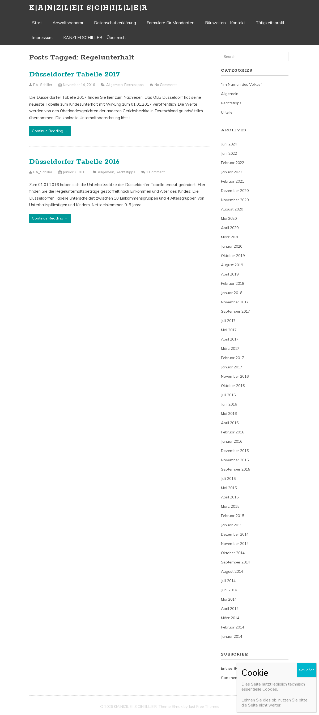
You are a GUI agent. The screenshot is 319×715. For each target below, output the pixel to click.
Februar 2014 (232, 627)
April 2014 (230, 608)
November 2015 (235, 460)
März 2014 (230, 617)
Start (37, 22)
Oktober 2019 (233, 255)
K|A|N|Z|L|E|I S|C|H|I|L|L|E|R (88, 7)
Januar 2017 (231, 367)
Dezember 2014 (235, 534)
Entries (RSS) (232, 668)
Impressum (42, 37)
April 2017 (230, 339)
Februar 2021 (232, 181)
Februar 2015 (232, 515)
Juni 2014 (229, 590)
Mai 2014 (229, 599)
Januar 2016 (231, 441)
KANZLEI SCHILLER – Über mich (94, 37)
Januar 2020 (231, 246)
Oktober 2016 (233, 385)
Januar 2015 (231, 525)
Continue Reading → (50, 130)
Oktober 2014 (233, 552)
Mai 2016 (229, 413)
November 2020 (235, 199)
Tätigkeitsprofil (270, 22)
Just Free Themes (204, 706)
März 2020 (230, 237)
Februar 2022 (232, 162)
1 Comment (155, 172)
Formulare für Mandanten (170, 22)
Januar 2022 (231, 172)
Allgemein (114, 85)
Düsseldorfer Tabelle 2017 (74, 74)
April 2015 (230, 497)
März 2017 (230, 348)
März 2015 (230, 506)
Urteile (226, 112)
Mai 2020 (229, 218)
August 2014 (232, 571)
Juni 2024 (229, 144)
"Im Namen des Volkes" (241, 84)
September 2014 (235, 562)
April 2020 (230, 227)
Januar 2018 (231, 292)
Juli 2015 (228, 478)
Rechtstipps (134, 85)
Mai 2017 (229, 330)
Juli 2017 (228, 320)
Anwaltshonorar (68, 22)
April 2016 (230, 422)
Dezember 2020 (235, 190)
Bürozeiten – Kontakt (225, 22)
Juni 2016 (229, 404)
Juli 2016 (228, 395)
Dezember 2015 (235, 450)
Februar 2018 (232, 283)
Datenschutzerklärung (115, 22)
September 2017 (235, 311)
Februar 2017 (232, 357)
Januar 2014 (231, 636)
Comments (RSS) (236, 677)
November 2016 (235, 376)
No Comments (166, 85)
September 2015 (235, 469)
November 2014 (235, 543)
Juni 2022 (229, 153)
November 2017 (235, 302)
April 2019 (230, 274)
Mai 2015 (229, 487)
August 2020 (232, 209)
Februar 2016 (232, 432)
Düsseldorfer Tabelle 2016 (74, 161)
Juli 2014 (228, 580)
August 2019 (232, 264)
